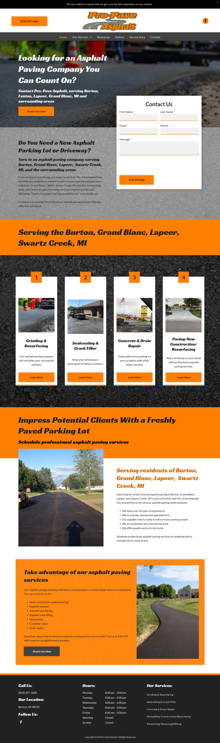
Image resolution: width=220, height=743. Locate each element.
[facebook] (205, 21)
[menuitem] (63, 37)
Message (124, 139)
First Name (126, 111)
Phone (164, 125)
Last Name (166, 111)
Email (122, 125)
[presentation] (145, 165)
